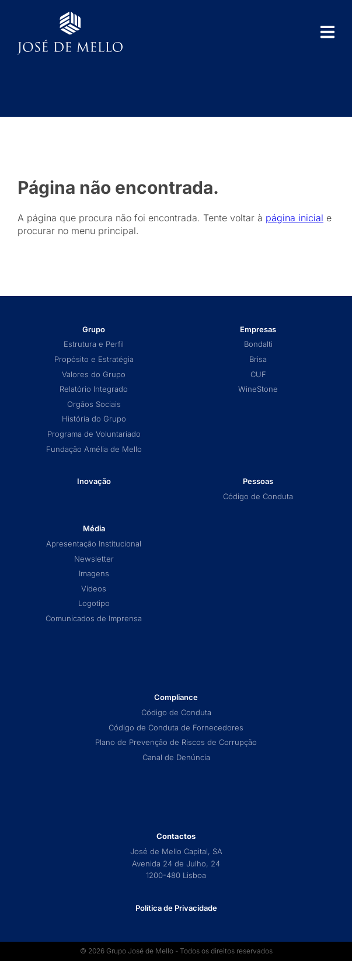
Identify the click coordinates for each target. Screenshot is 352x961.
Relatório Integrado (94, 389)
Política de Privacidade (176, 908)
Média (94, 528)
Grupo (93, 329)
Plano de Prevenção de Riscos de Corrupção (176, 742)
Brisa (258, 359)
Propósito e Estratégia (94, 359)
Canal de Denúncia (176, 757)
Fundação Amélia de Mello (94, 449)
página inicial (294, 218)
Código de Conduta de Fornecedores (176, 727)
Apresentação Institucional (93, 543)
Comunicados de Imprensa (94, 618)
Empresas (258, 329)
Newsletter (94, 559)
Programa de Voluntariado (94, 434)
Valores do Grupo (94, 374)
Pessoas (258, 481)
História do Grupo (94, 419)
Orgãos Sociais (94, 404)
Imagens (94, 573)
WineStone (258, 389)
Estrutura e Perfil (94, 344)
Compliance (176, 697)
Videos (93, 588)
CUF (258, 374)
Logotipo (94, 603)
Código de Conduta (258, 496)
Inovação (94, 481)
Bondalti (258, 344)
